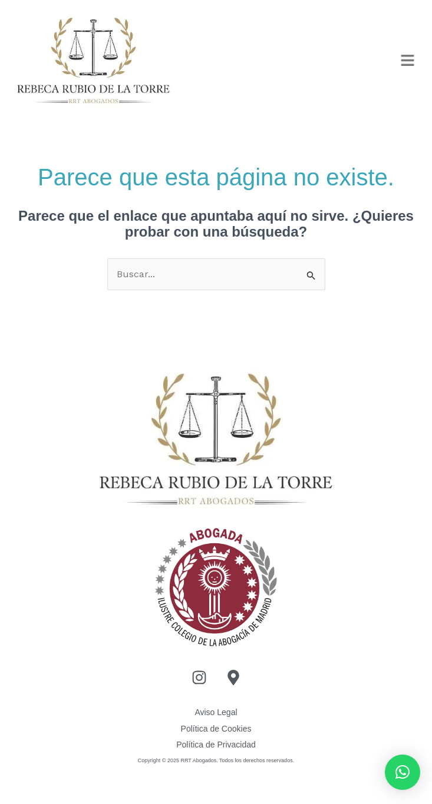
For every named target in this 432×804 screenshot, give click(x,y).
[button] (408, 61)
